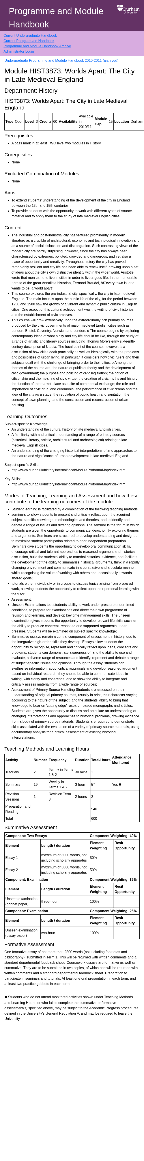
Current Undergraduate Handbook (30, 35)
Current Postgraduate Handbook (29, 41)
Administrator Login (19, 51)
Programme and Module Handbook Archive (37, 46)
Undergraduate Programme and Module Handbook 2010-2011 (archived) (61, 60)
